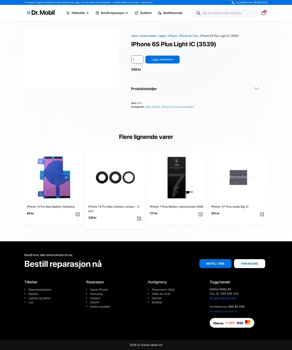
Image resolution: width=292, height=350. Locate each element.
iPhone (172, 36)
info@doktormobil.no (223, 311)
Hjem (134, 36)
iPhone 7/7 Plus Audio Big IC (230, 206)
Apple (162, 36)
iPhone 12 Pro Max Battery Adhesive (51, 206)
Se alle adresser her (223, 298)
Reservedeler (148, 36)
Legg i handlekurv (162, 59)
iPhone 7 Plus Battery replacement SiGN (176, 206)
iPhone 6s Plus (188, 36)
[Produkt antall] (137, 59)
